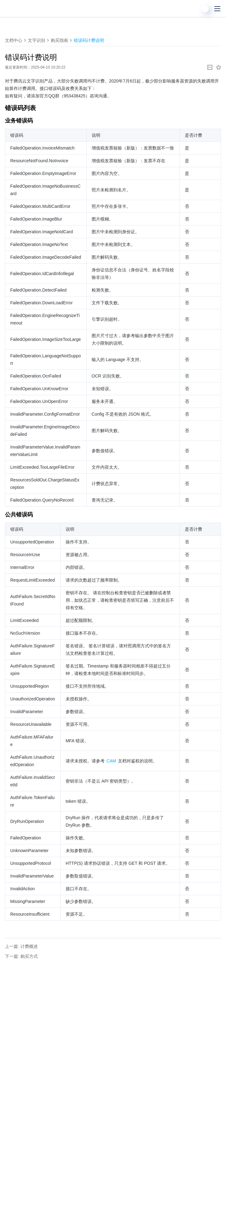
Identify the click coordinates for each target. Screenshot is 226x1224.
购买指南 (59, 40)
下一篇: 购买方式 (21, 956)
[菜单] (217, 9)
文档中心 (13, 40)
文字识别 (36, 40)
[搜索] (192, 9)
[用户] (205, 9)
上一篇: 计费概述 (21, 946)
